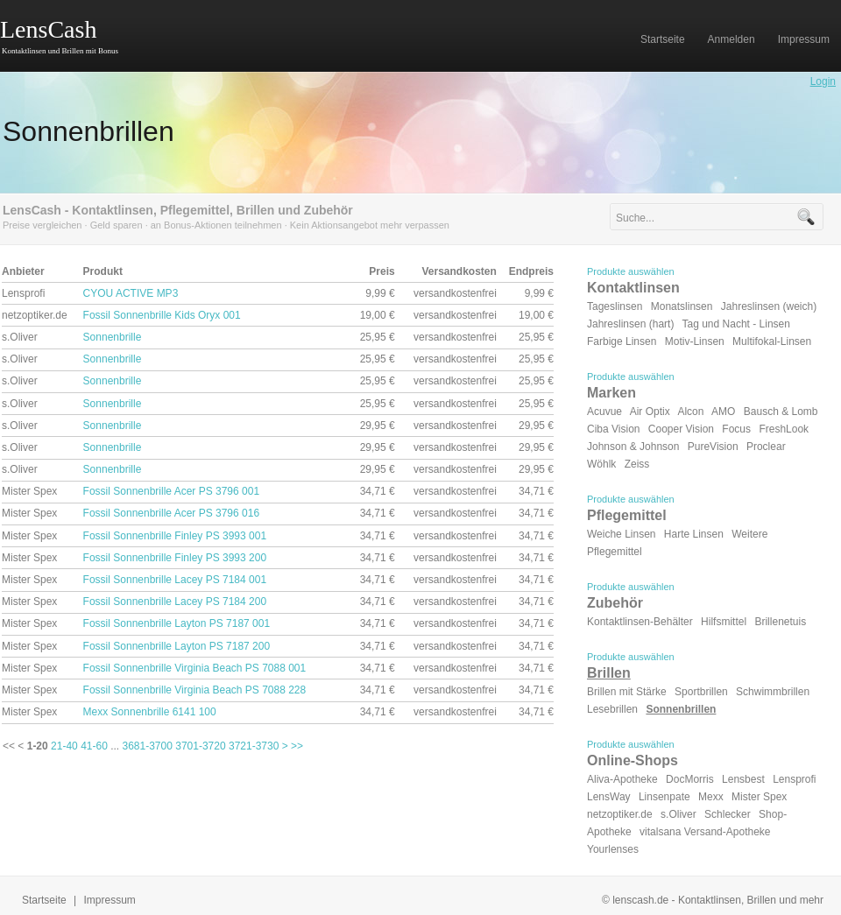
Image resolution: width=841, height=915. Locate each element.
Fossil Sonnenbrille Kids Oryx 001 (162, 315)
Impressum (110, 900)
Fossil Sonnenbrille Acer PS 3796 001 (171, 491)
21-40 (64, 746)
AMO (723, 411)
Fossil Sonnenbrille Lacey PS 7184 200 (174, 601)
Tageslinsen (614, 306)
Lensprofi (794, 779)
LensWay (609, 797)
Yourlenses (613, 849)
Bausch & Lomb (781, 411)
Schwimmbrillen (772, 692)
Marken (611, 392)
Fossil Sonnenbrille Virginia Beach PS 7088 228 (195, 690)
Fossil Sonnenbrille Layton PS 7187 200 (176, 646)
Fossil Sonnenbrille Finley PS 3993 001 (174, 536)
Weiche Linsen (621, 534)
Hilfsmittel (723, 622)
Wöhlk (601, 464)
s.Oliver (678, 814)
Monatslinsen (682, 306)
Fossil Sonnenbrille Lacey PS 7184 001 (174, 580)
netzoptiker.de (620, 814)
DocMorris (690, 779)
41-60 (94, 746)
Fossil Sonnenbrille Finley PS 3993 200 (174, 558)
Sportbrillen (701, 692)
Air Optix (650, 411)
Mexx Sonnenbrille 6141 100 (149, 712)
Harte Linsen (694, 534)
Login (823, 81)
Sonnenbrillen (88, 131)
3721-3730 (254, 746)
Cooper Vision (681, 429)
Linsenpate (664, 797)
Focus (736, 429)
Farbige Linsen (621, 341)
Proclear (766, 446)
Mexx (711, 797)
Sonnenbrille (112, 337)
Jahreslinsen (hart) (630, 324)
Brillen (609, 672)
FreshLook (784, 429)
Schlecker (727, 814)
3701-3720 (200, 746)
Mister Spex (759, 797)
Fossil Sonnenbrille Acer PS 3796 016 (171, 513)
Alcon (690, 411)
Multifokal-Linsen (771, 341)
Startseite (44, 900)
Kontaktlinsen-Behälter (640, 622)
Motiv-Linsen (694, 341)
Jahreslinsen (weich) (768, 306)
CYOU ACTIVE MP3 (131, 293)
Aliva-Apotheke (622, 779)
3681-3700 (148, 746)
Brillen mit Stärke (627, 692)
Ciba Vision (613, 429)
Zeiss (637, 464)
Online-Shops (632, 760)
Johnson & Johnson (633, 446)
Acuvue (604, 411)
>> (297, 746)
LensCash (48, 29)
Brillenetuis (780, 622)
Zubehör (615, 602)
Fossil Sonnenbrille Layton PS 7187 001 (176, 623)
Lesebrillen (612, 709)
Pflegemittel (627, 515)
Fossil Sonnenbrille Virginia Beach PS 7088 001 (195, 668)
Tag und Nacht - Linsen (736, 324)
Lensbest (743, 779)
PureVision (713, 446)
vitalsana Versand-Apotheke (705, 832)
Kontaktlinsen (633, 287)
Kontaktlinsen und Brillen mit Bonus (60, 50)
